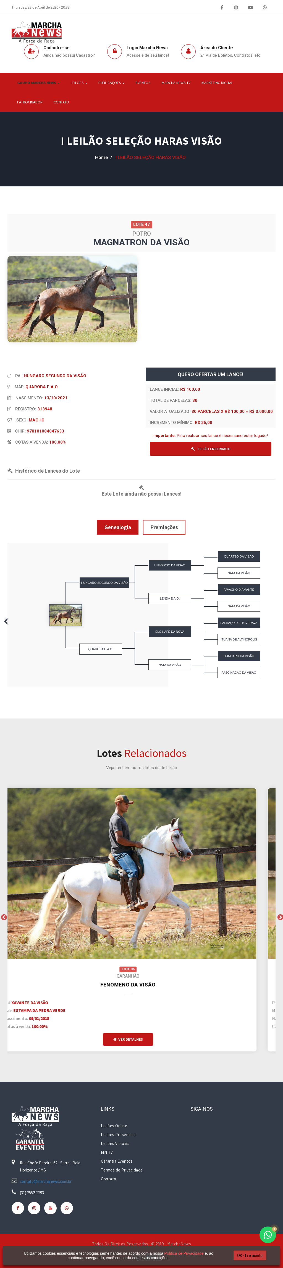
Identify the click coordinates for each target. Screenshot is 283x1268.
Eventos (143, 82)
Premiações (164, 527)
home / (103, 157)
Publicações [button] (111, 82)
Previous (3, 917)
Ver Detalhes (141, 1039)
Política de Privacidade (183, 1253)
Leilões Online (114, 1125)
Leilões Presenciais (119, 1134)
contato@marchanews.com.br (46, 1181)
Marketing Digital (217, 82)
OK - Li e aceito (250, 1255)
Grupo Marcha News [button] (38, 82)
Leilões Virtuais (115, 1143)
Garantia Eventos (117, 1161)
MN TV (107, 1152)
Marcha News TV (176, 82)
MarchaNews (179, 1243)
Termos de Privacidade (122, 1170)
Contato (61, 102)
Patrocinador (30, 102)
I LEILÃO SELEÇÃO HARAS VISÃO (141, 141)
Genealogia (117, 527)
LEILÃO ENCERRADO (210, 448)
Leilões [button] (79, 82)
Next (279, 917)
